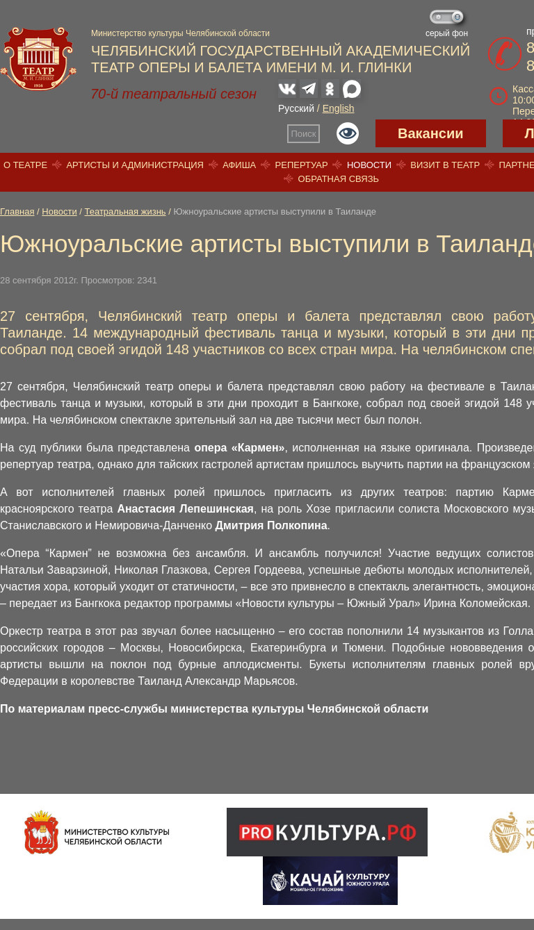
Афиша (239, 165)
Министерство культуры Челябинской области (180, 33)
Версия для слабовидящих (348, 133)
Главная (17, 211)
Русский (296, 108)
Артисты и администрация (135, 165)
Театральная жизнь (125, 211)
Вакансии (431, 133)
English (339, 108)
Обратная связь (339, 179)
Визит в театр (445, 165)
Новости (369, 165)
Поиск (303, 133)
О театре (25, 165)
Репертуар (301, 165)
